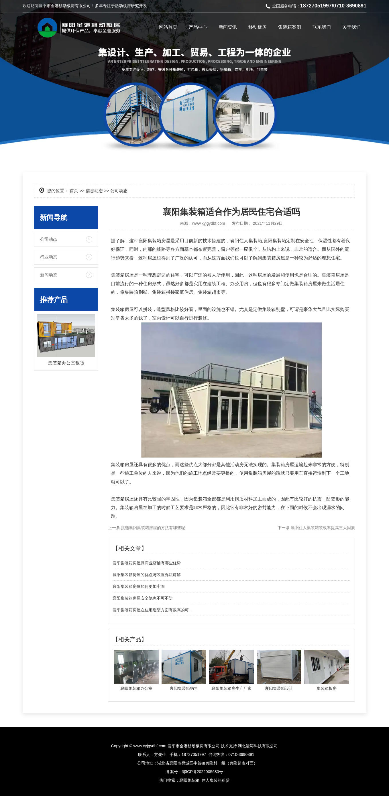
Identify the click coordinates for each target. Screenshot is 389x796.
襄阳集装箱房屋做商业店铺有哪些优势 (147, 563)
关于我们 (351, 27)
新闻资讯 (228, 27)
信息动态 (94, 190)
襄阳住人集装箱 (246, 240)
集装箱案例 (289, 27)
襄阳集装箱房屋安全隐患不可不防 (143, 598)
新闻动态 (48, 274)
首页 (74, 190)
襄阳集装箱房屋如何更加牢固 (139, 586)
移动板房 (257, 27)
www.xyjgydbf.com (208, 223)
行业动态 (48, 257)
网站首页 (168, 27)
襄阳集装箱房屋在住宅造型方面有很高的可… (153, 610)
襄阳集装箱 (149, 240)
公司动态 (48, 239)
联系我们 (322, 27)
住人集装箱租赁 (216, 780)
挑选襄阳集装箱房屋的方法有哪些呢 (152, 527)
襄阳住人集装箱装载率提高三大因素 (322, 527)
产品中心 (198, 27)
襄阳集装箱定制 (279, 240)
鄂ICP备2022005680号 (202, 771)
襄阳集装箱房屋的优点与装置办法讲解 (147, 574)
